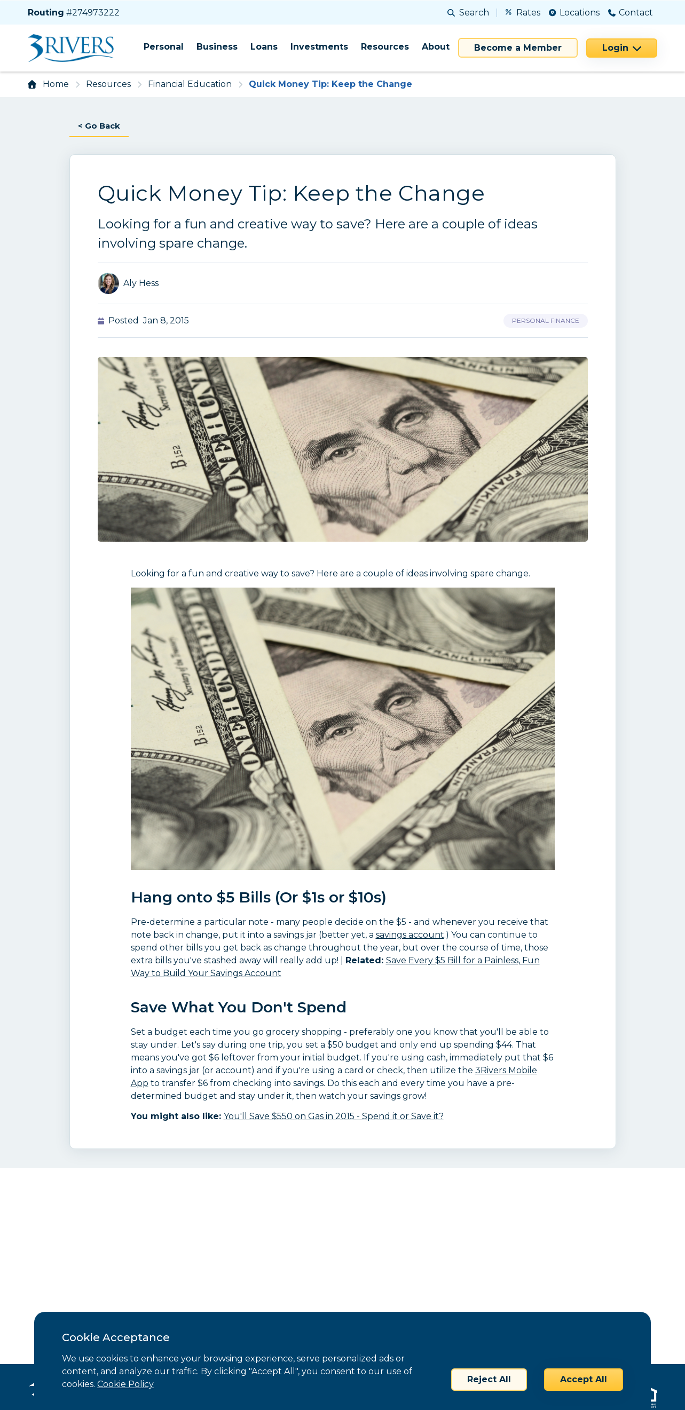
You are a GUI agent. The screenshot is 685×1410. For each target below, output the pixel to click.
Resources (385, 47)
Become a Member (518, 48)
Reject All (489, 1379)
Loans (264, 47)
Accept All (583, 1379)
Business (217, 47)
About (436, 47)
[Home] (74, 48)
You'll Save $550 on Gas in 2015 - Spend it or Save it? (334, 1117)
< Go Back (100, 126)
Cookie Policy (125, 1384)
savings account (410, 936)
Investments (319, 47)
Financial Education (190, 84)
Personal (164, 47)
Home (56, 84)
